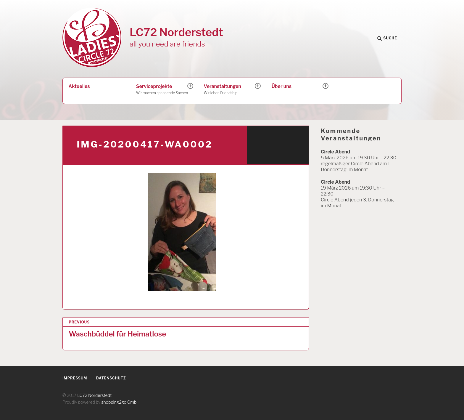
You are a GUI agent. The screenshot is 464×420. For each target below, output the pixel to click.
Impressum (74, 378)
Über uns (281, 86)
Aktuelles (79, 86)
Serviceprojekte (162, 90)
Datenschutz (111, 378)
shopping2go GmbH (120, 402)
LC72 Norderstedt (176, 32)
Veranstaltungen (230, 90)
